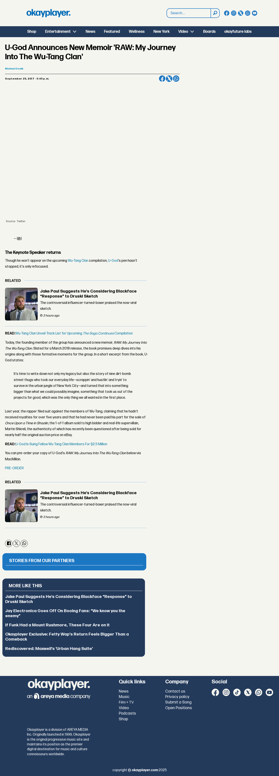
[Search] (215, 13)
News (90, 31)
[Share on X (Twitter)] (169, 78)
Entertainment (58, 31)
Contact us (175, 691)
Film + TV (126, 702)
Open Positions (178, 708)
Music (124, 697)
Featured (112, 31)
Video (183, 31)
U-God (113, 261)
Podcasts (127, 713)
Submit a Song (178, 702)
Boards (209, 31)
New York (161, 31)
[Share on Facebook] (162, 78)
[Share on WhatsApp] (176, 78)
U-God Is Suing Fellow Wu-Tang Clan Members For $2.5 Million (61, 444)
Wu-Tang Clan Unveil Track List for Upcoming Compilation (74, 333)
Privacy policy (177, 697)
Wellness (137, 31)
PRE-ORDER (14, 468)
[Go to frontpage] (48, 13)
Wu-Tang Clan (78, 261)
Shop (31, 31)
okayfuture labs (238, 31)
